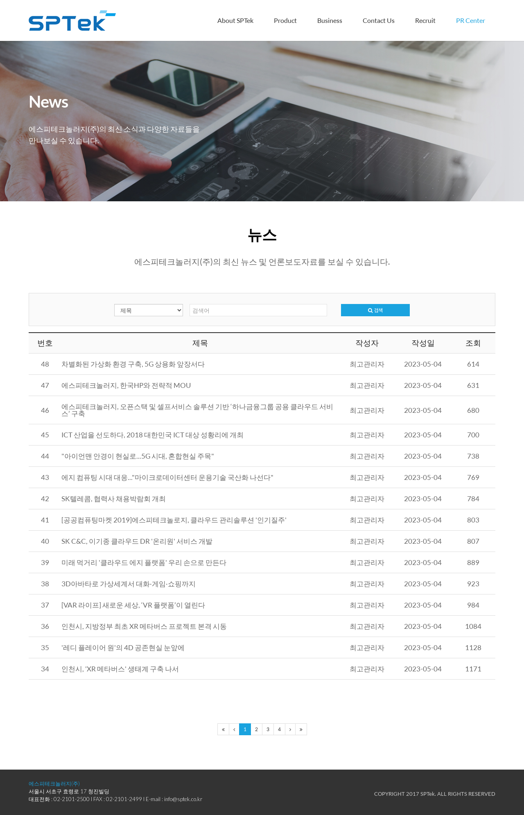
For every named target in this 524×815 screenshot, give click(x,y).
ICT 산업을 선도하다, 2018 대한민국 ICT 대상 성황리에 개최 (152, 434)
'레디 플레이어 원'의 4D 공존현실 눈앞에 (123, 647)
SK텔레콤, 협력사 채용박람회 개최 (113, 498)
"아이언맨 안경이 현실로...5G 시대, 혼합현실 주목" (137, 456)
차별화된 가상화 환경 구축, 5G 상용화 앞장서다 (133, 363)
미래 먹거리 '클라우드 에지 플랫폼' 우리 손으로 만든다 (143, 562)
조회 (473, 343)
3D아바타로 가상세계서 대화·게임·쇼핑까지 (128, 583)
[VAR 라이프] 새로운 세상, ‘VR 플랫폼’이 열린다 (133, 604)
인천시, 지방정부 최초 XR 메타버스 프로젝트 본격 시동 (144, 626)
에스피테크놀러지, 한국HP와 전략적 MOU (126, 385)
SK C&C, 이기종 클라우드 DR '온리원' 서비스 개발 (136, 541)
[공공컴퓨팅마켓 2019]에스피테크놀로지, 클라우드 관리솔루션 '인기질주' (174, 519)
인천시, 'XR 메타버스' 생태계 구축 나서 (120, 668)
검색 (375, 309)
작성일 (423, 343)
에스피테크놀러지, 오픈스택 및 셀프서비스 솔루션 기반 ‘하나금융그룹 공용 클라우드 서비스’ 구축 (197, 410)
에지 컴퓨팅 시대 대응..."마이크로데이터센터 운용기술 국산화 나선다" (167, 477)
